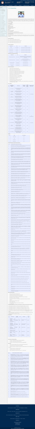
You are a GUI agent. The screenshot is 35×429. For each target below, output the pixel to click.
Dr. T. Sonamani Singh (3, 30)
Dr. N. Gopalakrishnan (3, 15)
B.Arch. (10, 411)
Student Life (17, 413)
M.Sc (16, 411)
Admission (20, 5)
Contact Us (17, 420)
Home (2, 5)
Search (21, 0)
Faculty (1, 7)
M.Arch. (15, 411)
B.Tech (8, 411)
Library (4, 0)
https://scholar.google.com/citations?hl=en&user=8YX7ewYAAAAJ (15, 32)
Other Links (17, 416)
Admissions (17, 409)
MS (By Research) (24, 411)
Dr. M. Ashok (2, 19)
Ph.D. (26, 411)
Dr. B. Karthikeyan (2, 20)
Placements (1, 0)
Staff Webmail (28, 0)
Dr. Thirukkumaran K (3, 35)
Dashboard (33, 0)
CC (10, 0)
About (6, 5)
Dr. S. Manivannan (2, 27)
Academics (17, 405)
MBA (20, 411)
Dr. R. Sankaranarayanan (3, 23)
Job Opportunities (17, 418)
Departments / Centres (26, 5)
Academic (15, 5)
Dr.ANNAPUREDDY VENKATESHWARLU (3, 28)
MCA (19, 411)
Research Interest (3, 11)
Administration (10, 5)
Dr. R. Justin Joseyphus (3, 21)
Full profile (2, 13)
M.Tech (12, 411)
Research (32, 5)
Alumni (21, 418)
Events (9, 0)
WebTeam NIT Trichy (17, 427)
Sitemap (31, 0)
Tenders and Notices (12, 418)
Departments (6, 0)
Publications (2, 12)
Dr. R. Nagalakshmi (2, 22)
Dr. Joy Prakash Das (3, 34)
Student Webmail (24, 0)
